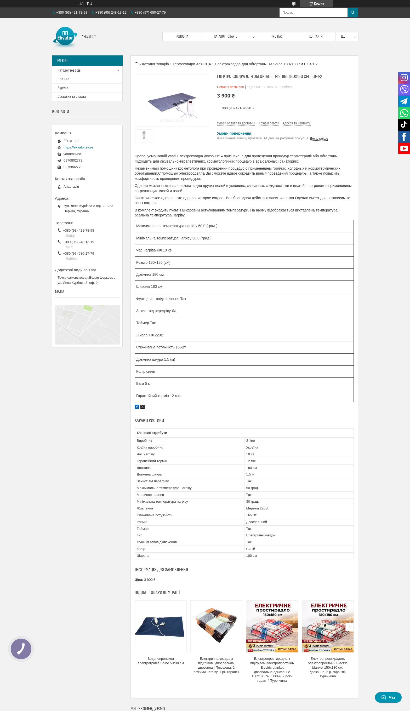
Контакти (316, 37)
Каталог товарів (225, 37)
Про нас (277, 37)
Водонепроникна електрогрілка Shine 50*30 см (161, 661)
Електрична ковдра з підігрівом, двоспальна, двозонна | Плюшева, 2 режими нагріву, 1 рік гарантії (216, 665)
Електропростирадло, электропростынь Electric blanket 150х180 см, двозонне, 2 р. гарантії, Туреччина (328, 667)
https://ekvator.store (78, 147)
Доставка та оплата (72, 97)
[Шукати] (353, 12)
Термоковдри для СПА (192, 64)
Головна (182, 37)
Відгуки (63, 88)
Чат (388, 697)
